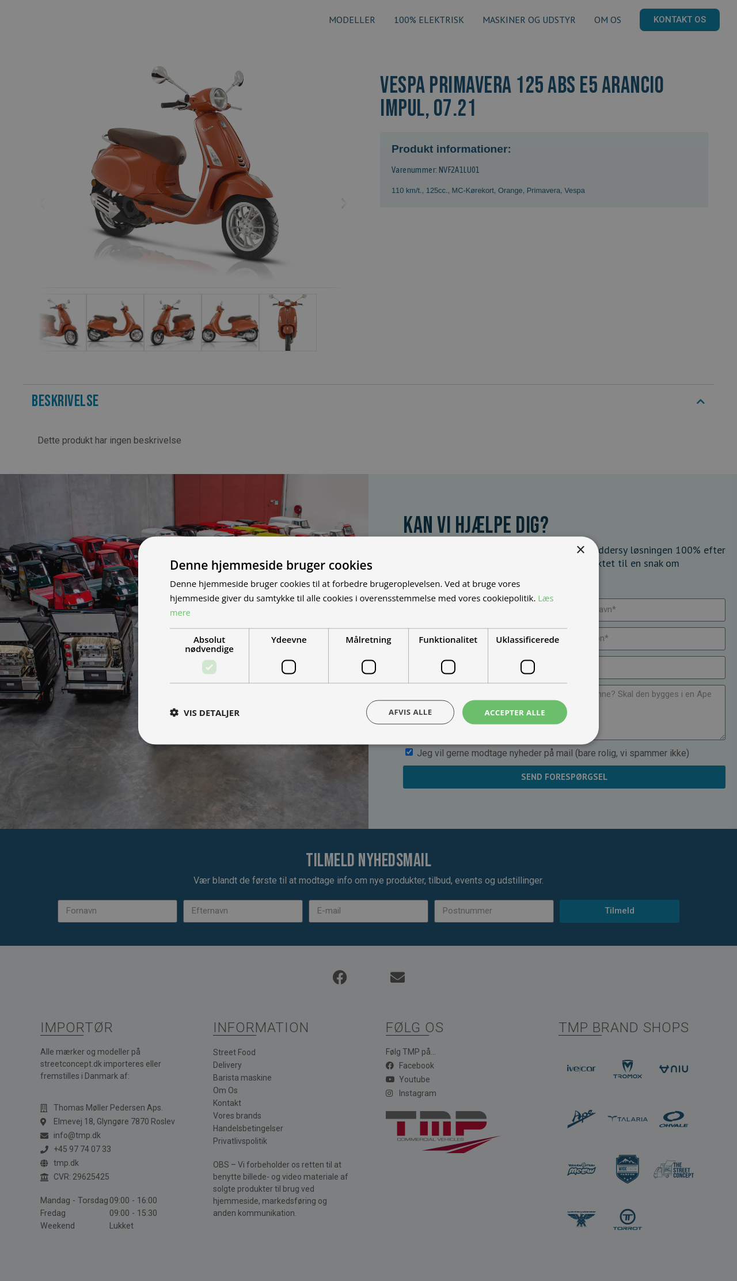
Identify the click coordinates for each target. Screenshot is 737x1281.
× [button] (580, 549)
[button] (205, 712)
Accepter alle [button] (513, 711)
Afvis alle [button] (406, 711)
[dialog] (368, 640)
